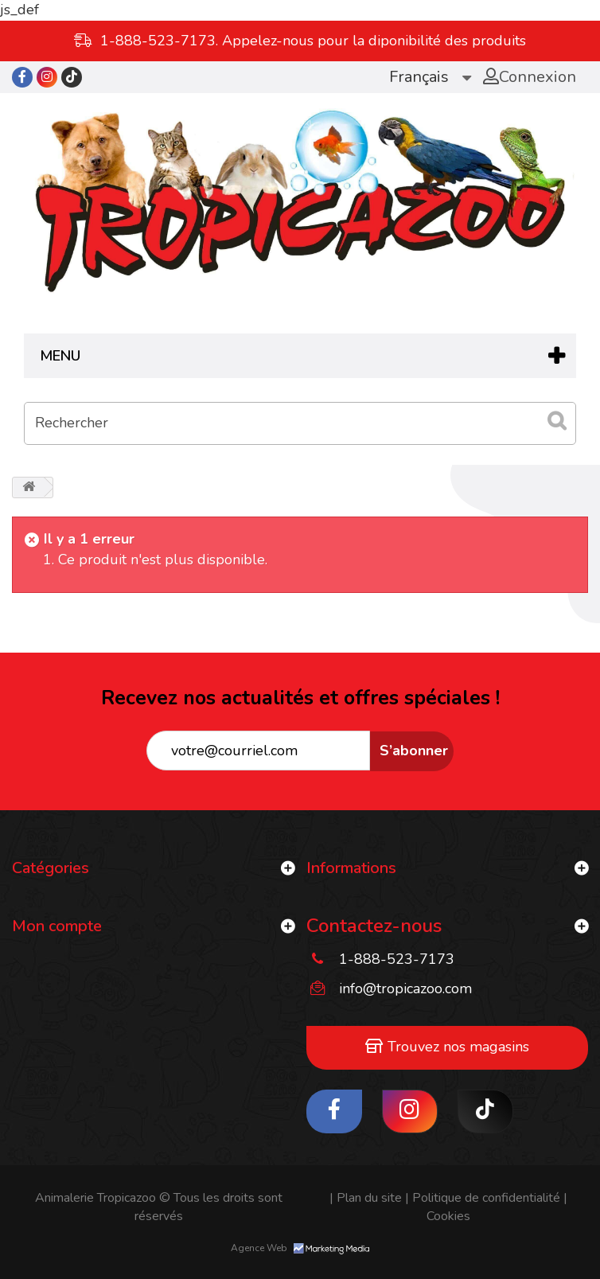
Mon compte (57, 926)
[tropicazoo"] (22, 77)
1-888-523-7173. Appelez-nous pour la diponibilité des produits (313, 40)
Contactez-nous (374, 925)
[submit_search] (556, 421)
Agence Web (299, 1248)
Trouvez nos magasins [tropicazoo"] (447, 1046)
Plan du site (365, 1198)
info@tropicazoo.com (405, 988)
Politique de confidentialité (482, 1198)
